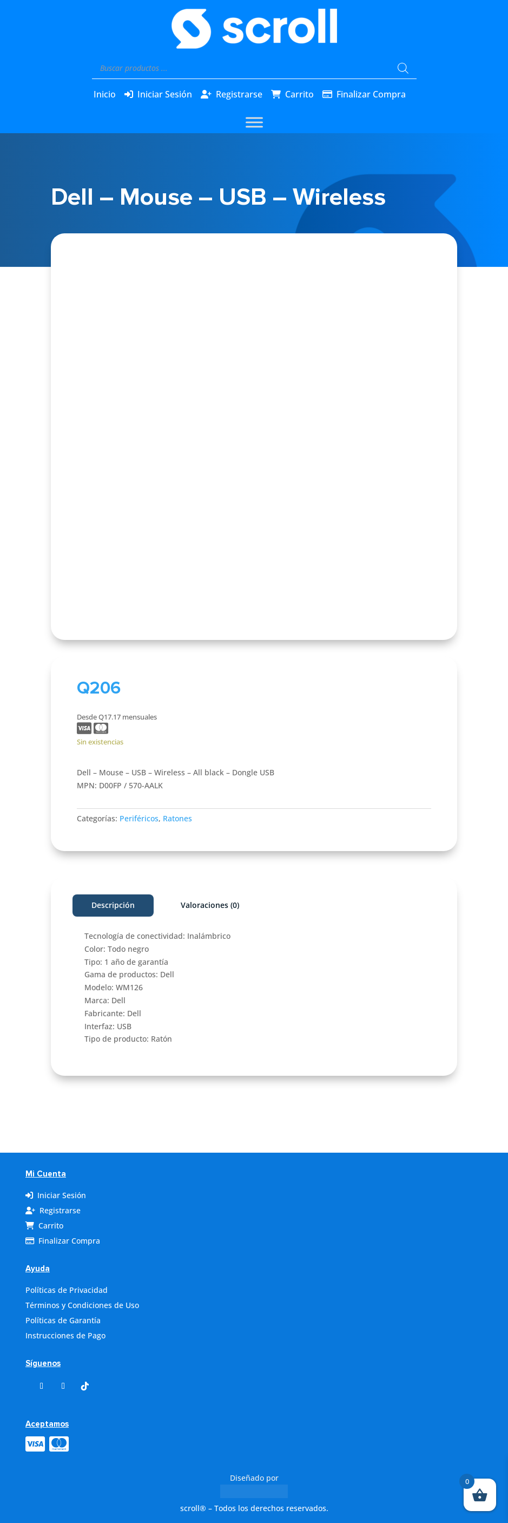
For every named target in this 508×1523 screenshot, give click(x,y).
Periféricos (139, 818)
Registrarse (239, 94)
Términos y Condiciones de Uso (82, 1305)
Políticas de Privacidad (66, 1290)
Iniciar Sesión (164, 94)
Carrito (299, 94)
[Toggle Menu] (254, 122)
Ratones (177, 818)
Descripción (113, 905)
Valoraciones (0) (210, 905)
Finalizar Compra (371, 94)
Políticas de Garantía (63, 1320)
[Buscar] (403, 68)
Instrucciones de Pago (65, 1335)
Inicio (105, 94)
